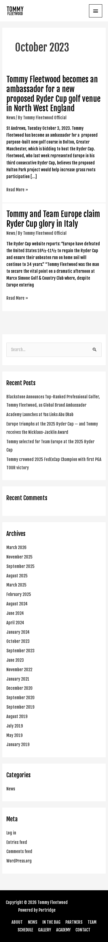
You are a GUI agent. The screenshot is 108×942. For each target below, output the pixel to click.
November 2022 (19, 669)
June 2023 (15, 660)
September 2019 (20, 707)
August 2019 (17, 716)
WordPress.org (19, 861)
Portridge (47, 910)
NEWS (32, 922)
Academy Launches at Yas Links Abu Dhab (39, 414)
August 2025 (17, 576)
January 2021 (17, 679)
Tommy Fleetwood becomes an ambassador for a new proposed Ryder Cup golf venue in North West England (53, 93)
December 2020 (19, 688)
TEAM (92, 922)
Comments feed (19, 851)
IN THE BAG (51, 922)
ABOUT (17, 922)
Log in (11, 833)
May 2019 (14, 735)
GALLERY (44, 930)
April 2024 (15, 622)
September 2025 (20, 566)
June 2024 (15, 613)
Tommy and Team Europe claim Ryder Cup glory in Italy (53, 219)
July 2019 (14, 726)
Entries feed (16, 842)
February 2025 (18, 594)
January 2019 (18, 744)
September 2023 (20, 650)
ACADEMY (63, 930)
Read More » (17, 189)
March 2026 (16, 547)
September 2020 (20, 697)
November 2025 (19, 557)
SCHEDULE (25, 930)
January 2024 (18, 632)
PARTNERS (73, 922)
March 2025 (16, 585)
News (10, 117)
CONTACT (82, 930)
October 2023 (18, 641)
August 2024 (17, 604)
